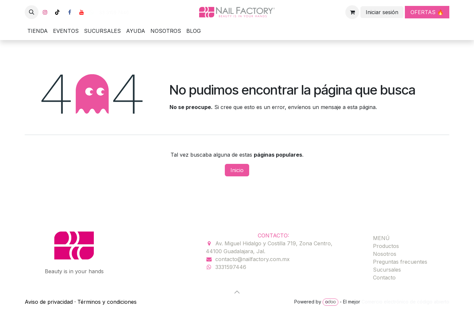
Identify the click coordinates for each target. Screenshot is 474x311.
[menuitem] (37, 30)
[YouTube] (81, 12)
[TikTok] (57, 12)
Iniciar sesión (382, 12)
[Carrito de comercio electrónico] (352, 12)
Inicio (237, 170)
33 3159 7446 (113, 12)
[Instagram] (45, 12)
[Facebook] (69, 12)
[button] (32, 12)
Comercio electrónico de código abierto (405, 301)
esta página (361, 107)
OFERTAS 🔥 (427, 12)
